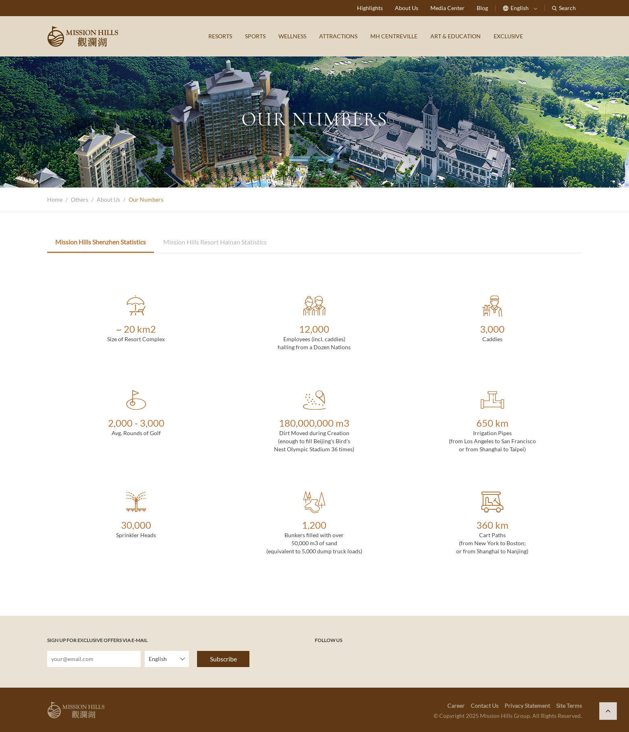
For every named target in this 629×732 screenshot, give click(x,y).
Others (79, 199)
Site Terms (569, 705)
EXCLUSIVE (508, 36)
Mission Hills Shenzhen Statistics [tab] (100, 242)
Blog (482, 7)
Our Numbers (146, 199)
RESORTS (220, 36)
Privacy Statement (527, 705)
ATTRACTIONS (338, 36)
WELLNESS (292, 36)
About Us (406, 7)
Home (54, 199)
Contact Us (484, 705)
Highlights (370, 7)
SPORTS (255, 36)
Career (456, 705)
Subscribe (223, 659)
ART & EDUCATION (455, 36)
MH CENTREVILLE (393, 36)
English (520, 7)
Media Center (447, 7)
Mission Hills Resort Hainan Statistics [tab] (215, 242)
